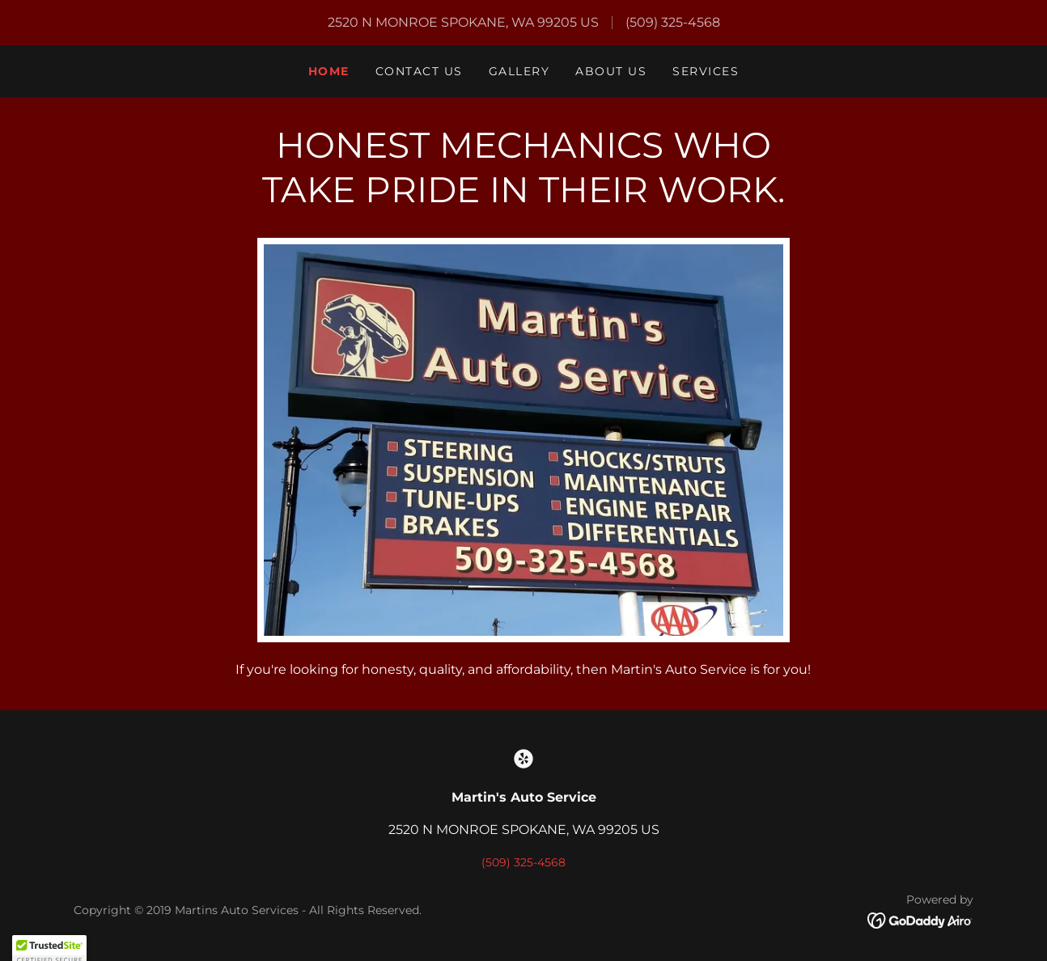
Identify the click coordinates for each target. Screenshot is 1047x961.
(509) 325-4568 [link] (672, 22)
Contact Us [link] (419, 71)
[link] (523, 759)
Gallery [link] (519, 71)
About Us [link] (610, 71)
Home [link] (329, 71)
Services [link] (705, 71)
